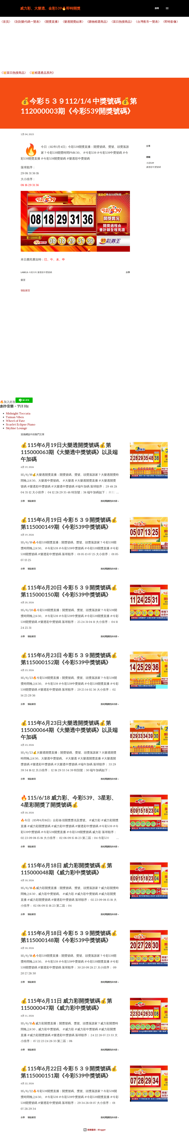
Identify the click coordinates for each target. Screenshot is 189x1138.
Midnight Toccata (18, 413)
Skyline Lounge (16, 428)
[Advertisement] (88, 47)
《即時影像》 (170, 21)
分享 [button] (148, 146)
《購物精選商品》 (97, 21)
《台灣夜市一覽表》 (147, 21)
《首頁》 (6, 21)
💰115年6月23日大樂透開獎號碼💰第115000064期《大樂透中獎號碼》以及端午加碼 (69, 730)
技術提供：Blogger (94, 1129)
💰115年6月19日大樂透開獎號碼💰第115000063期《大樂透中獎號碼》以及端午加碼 (69, 452)
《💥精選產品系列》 (41, 72)
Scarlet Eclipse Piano (20, 424)
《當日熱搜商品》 (122, 21)
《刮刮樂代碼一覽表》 (27, 21)
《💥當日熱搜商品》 (13, 72)
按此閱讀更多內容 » (110, 501)
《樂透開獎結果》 (73, 21)
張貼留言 (25, 290)
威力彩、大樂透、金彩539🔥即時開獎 (50, 8)
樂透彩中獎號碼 (153, 167)
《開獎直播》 (52, 21)
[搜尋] (157, 8)
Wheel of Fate (15, 421)
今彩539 (150, 163)
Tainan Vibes (15, 417)
